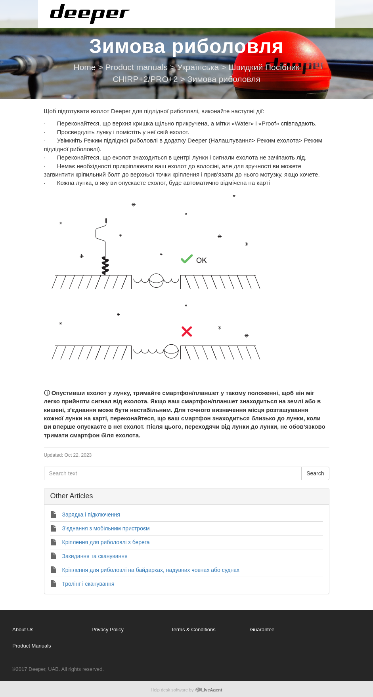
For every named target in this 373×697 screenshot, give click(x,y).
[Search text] (173, 473)
